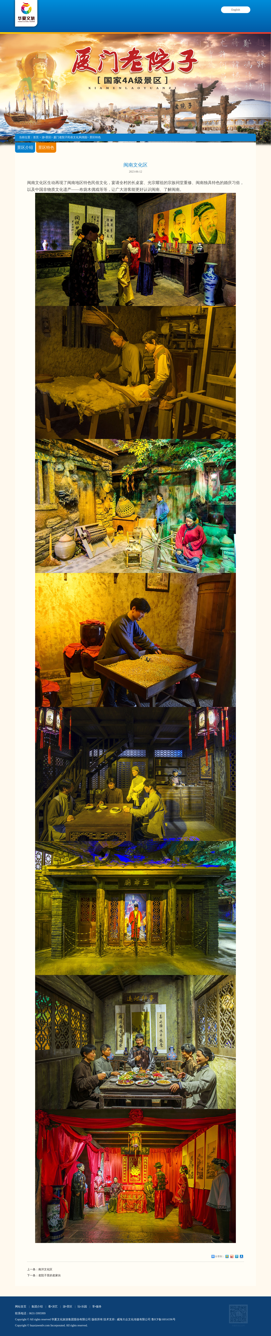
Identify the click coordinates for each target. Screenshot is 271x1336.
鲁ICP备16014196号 (163, 1319)
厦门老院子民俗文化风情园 (70, 137)
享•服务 (194, 22)
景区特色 (95, 137)
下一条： (32, 1275)
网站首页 (20, 1306)
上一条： (32, 1269)
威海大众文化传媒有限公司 (134, 1319)
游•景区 (129, 18)
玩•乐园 (162, 18)
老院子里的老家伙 (49, 1275)
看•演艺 (97, 18)
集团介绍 (64, 18)
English (235, 9)
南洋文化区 (45, 1269)
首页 (36, 137)
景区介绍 (25, 147)
